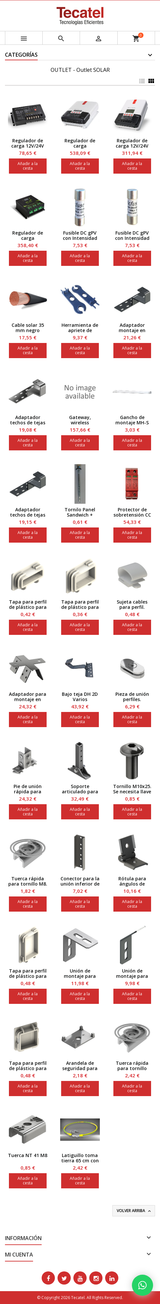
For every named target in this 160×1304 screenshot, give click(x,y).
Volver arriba (134, 1211)
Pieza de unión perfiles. (132, 696)
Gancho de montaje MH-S (132, 420)
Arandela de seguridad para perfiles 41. (80, 1068)
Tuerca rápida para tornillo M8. (27, 881)
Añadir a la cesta (28, 166)
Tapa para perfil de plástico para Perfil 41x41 (28, 1068)
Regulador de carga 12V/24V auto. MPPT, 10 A (27, 145)
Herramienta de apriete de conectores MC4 (79, 330)
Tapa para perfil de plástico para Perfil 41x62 (28, 976)
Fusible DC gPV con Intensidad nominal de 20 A (132, 238)
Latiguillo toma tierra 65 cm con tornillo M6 (80, 1160)
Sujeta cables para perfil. (132, 604)
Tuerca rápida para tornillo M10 (132, 1068)
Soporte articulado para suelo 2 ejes (80, 791)
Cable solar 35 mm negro (28, 327)
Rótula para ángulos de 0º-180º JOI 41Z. (132, 883)
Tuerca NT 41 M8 (27, 1155)
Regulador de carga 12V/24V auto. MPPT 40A (132, 145)
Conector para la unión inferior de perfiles (80, 883)
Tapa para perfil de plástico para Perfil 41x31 (80, 607)
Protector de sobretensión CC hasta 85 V (132, 514)
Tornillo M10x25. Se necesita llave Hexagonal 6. (132, 791)
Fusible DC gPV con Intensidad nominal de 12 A (80, 238)
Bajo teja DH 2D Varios (80, 696)
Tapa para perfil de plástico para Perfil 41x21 (28, 607)
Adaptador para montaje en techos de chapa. (27, 699)
